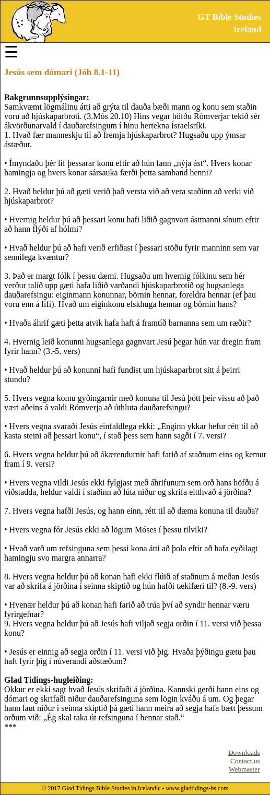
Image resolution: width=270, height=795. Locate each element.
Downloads (244, 752)
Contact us (245, 761)
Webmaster (244, 769)
